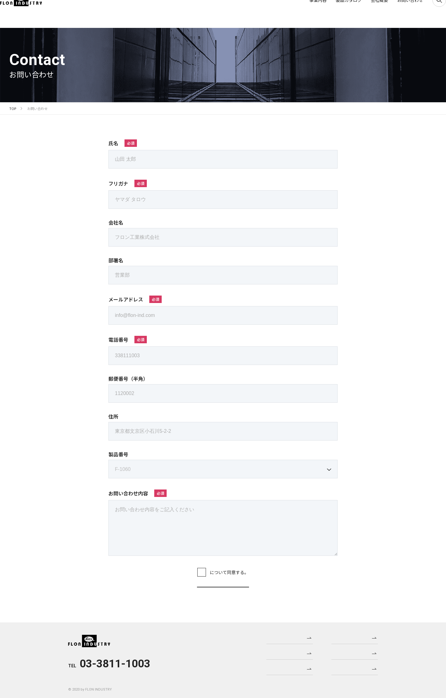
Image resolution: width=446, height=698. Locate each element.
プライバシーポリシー (209, 572)
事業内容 (308, 14)
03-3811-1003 (115, 663)
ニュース (353, 636)
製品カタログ (339, 14)
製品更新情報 (353, 651)
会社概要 (370, 14)
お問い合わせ (401, 14)
